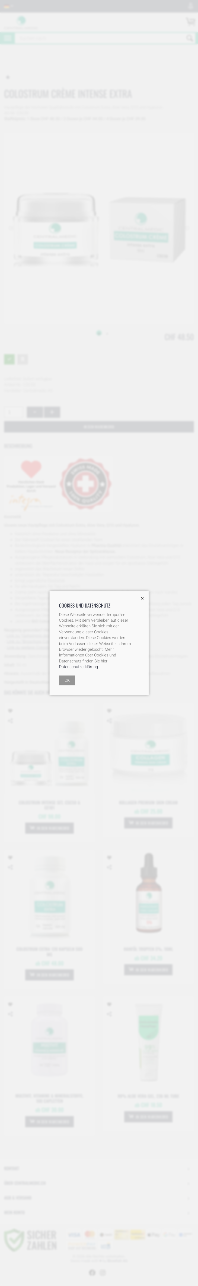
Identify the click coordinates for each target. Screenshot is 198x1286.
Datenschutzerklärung (78, 666)
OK (67, 680)
